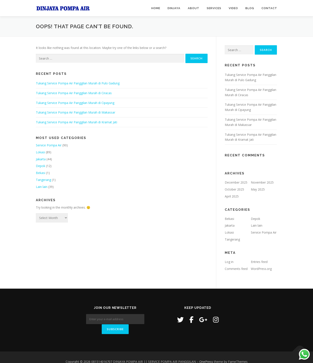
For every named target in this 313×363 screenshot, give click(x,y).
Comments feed (236, 269)
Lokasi (40, 152)
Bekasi (40, 173)
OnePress (206, 353)
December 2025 (236, 182)
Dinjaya (174, 8)
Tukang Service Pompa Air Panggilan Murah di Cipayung (75, 103)
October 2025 (234, 189)
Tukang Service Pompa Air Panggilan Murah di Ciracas (74, 93)
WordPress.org (261, 269)
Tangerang (43, 180)
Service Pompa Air (49, 145)
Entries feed (259, 262)
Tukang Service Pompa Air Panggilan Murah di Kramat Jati (76, 122)
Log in (229, 262)
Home (155, 8)
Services (214, 8)
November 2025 (262, 182)
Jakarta (41, 159)
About (193, 8)
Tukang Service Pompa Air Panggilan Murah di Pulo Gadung (78, 83)
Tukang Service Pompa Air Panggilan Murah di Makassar (75, 112)
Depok (40, 166)
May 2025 (258, 189)
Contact (269, 8)
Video (233, 8)
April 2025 (232, 196)
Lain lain (41, 187)
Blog (249, 8)
